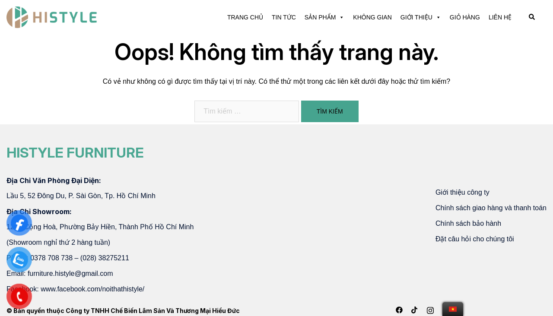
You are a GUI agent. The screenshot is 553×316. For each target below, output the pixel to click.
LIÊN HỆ (500, 17)
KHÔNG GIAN (372, 17)
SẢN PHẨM (324, 17)
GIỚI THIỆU (420, 17)
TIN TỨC (284, 17)
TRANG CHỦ (245, 17)
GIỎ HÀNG (465, 17)
